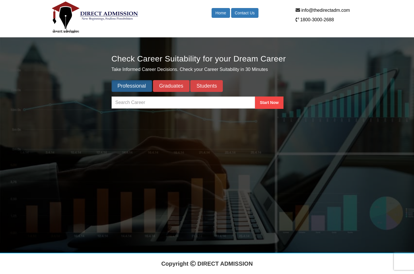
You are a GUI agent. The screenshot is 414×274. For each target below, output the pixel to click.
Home (220, 13)
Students (206, 86)
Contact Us (245, 13)
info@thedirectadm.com (325, 10)
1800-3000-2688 (317, 19)
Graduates (171, 86)
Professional (132, 86)
